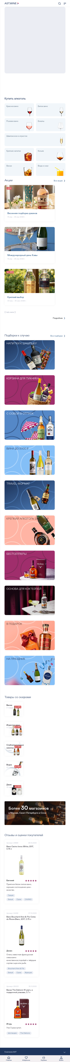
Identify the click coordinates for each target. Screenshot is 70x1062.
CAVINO (28, 899)
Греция (10, 895)
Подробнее (59, 318)
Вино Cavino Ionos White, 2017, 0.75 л (20, 848)
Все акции (59, 181)
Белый (10, 899)
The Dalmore (25, 1033)
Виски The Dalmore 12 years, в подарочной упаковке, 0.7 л (19, 991)
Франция (28, 972)
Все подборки (57, 336)
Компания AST (11, 1052)
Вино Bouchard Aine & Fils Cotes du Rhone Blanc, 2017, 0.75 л (21, 918)
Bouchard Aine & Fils (16, 968)
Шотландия (12, 1033)
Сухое (19, 899)
